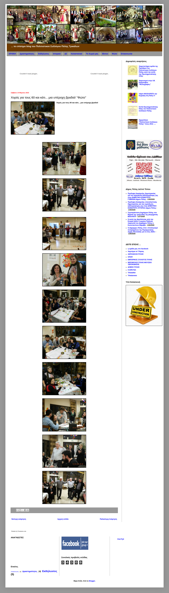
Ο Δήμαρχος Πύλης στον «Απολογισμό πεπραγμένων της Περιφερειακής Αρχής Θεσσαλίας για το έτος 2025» (143, 230)
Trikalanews (132, 275)
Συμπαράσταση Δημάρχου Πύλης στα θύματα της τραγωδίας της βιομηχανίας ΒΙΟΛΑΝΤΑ (143, 214)
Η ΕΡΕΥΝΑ (132, 270)
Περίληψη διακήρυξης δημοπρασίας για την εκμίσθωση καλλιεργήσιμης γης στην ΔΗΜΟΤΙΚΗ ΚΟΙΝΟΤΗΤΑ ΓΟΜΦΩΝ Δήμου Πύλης (143, 196)
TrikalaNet (131, 273)
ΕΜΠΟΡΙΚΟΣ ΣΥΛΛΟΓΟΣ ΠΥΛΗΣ (140, 260)
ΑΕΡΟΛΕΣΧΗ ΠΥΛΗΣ (135, 254)
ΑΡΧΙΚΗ (12, 54)
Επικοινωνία (126, 54)
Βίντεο (105, 54)
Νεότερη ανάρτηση (18, 519)
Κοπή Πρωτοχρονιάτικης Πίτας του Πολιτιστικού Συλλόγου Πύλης (148, 109)
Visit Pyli (120, 539)
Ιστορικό (57, 54)
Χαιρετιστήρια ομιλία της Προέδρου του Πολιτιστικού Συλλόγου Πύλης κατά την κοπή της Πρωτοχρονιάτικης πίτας (148, 71)
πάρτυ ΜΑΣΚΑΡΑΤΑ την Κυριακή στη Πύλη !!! (148, 95)
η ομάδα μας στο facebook (138, 249)
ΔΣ (65, 54)
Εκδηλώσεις (43, 54)
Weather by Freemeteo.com (18, 531)
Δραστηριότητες (27, 54)
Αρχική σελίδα (62, 519)
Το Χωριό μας (92, 54)
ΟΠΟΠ (130, 257)
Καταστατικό (76, 54)
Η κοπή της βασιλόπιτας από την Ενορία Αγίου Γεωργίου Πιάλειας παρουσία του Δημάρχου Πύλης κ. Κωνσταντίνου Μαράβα (141, 222)
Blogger (92, 581)
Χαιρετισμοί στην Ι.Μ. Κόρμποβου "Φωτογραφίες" (147, 83)
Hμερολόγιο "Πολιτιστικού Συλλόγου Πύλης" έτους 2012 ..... (148, 122)
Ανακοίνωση (15, 571)
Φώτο (114, 54)
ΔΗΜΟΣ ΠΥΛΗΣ (134, 267)
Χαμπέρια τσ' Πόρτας (136, 251)
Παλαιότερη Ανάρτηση (108, 519)
